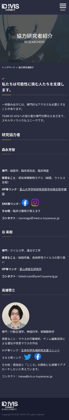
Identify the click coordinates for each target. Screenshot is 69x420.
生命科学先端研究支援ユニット (40, 350)
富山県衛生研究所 (31, 269)
